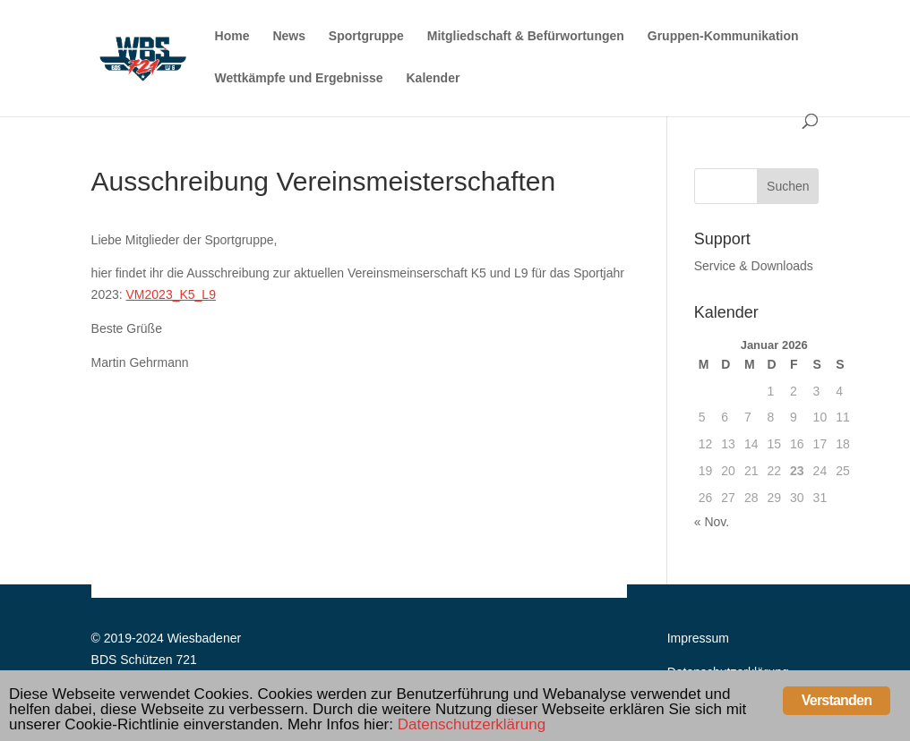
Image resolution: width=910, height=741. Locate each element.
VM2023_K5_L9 (171, 294)
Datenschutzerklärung (471, 724)
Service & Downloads (753, 266)
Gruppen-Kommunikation (723, 36)
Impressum (698, 638)
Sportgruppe (366, 36)
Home (232, 36)
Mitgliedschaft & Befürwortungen (525, 36)
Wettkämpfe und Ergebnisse (299, 78)
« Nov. (711, 522)
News (288, 36)
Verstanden (836, 700)
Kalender (433, 78)
